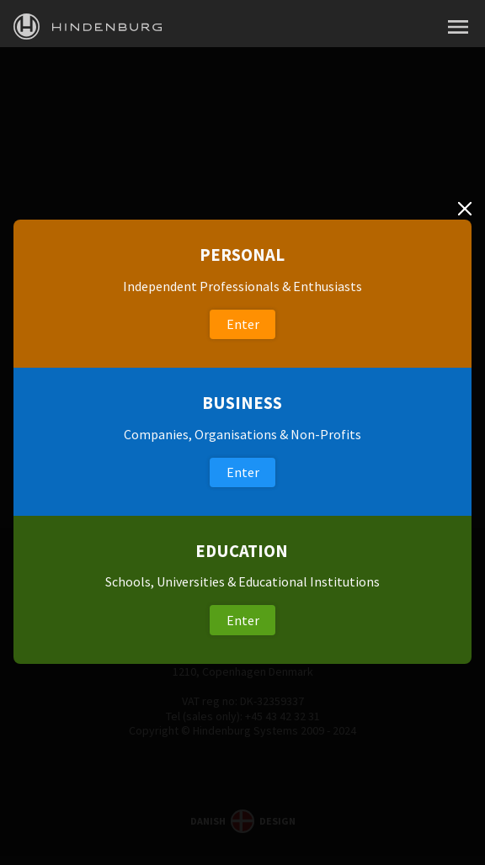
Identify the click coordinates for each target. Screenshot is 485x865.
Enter (243, 324)
